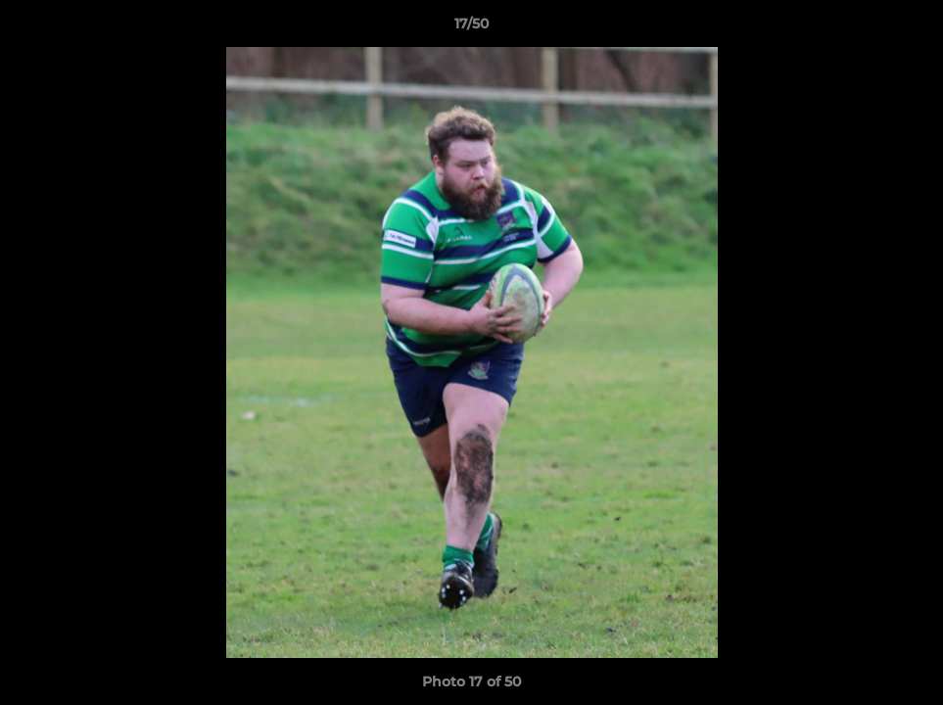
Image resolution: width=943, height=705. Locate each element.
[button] (907, 28)
